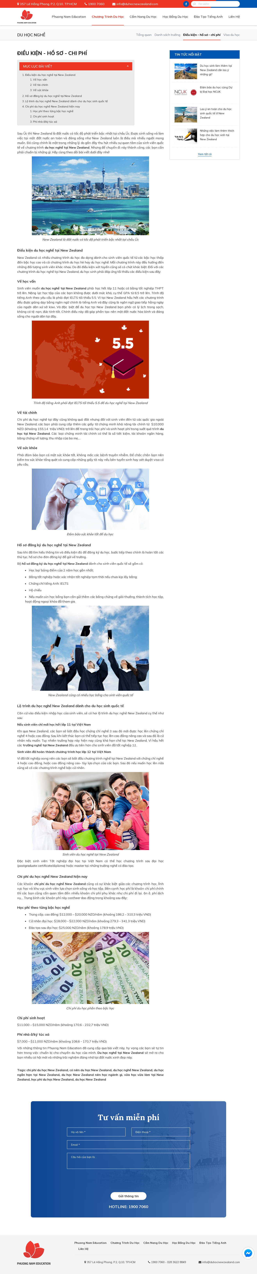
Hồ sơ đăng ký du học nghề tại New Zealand (53, 96)
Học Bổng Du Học (175, 17)
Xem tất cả (204, 154)
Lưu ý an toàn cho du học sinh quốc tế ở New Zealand (216, 113)
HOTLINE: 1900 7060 (128, 1206)
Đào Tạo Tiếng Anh (208, 17)
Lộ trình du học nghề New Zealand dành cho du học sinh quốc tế (66, 101)
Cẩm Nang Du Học (143, 17)
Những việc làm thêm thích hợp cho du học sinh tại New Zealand (217, 135)
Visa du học (231, 35)
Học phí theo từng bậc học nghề (53, 111)
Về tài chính (40, 85)
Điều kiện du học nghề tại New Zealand (50, 75)
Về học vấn (40, 79)
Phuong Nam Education (69, 17)
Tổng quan (144, 35)
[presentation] (128, 1180)
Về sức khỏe (40, 90)
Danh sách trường (167, 35)
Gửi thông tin (128, 1196)
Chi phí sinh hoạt (43, 116)
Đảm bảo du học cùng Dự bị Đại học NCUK (216, 89)
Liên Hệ (234, 17)
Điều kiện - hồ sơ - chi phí (201, 35)
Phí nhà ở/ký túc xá (45, 121)
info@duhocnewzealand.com (137, 4)
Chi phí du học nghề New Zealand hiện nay (52, 106)
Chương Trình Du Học (108, 17)
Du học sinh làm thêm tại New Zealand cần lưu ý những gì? (216, 70)
